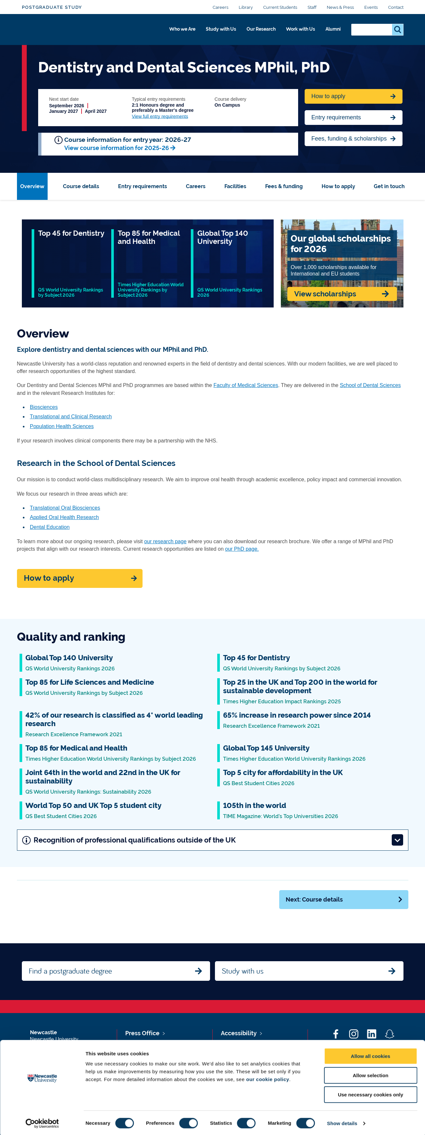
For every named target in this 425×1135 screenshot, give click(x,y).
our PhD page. (242, 549)
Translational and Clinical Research (71, 416)
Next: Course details (344, 899)
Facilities (235, 186)
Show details (342, 1122)
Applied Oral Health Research (64, 517)
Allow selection (370, 1074)
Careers (220, 7)
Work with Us (295, 31)
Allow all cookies (370, 1055)
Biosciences (44, 407)
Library (246, 7)
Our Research (251, 31)
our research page (165, 541)
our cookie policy (267, 1078)
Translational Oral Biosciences (65, 508)
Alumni (332, 31)
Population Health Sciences (62, 426)
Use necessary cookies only (370, 1093)
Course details (81, 186)
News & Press (340, 7)
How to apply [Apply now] (49, 578)
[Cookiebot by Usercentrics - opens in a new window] (42, 1122)
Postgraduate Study (52, 7)
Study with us (243, 971)
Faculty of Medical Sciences (245, 385)
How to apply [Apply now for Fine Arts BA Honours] (328, 96)
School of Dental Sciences (370, 385)
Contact (395, 7)
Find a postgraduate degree (70, 971)
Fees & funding (284, 186)
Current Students (280, 7)
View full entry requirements (160, 116)
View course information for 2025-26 (116, 147)
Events (371, 7)
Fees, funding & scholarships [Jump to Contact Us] (349, 138)
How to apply (338, 186)
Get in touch (389, 186)
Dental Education (50, 527)
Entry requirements (336, 117)
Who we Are (162, 31)
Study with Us (206, 31)
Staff (312, 7)
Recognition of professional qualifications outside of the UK (212, 840)
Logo (52, 30)
